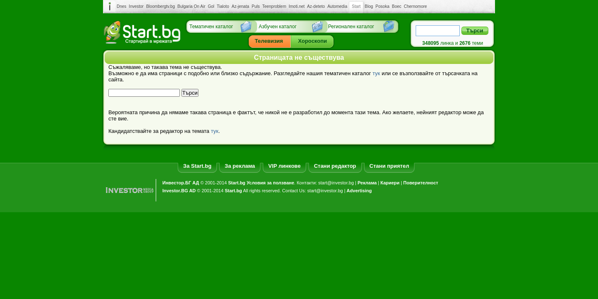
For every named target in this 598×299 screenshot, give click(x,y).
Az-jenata (240, 6)
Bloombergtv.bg (160, 6)
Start (356, 6)
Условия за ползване (270, 182)
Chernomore (415, 6)
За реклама (240, 166)
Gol (211, 6)
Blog (369, 6)
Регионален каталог (351, 26)
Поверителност (420, 182)
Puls (256, 6)
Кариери (389, 182)
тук (376, 73)
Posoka (382, 6)
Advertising (359, 190)
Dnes (121, 6)
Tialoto (223, 6)
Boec (397, 6)
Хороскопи (312, 41)
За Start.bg (197, 166)
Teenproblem (274, 6)
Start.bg (236, 182)
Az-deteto (316, 6)
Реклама (367, 182)
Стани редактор (335, 166)
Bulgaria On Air (191, 6)
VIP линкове (284, 166)
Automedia (337, 6)
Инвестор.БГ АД (180, 182)
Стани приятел (389, 166)
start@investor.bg (336, 182)
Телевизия (269, 41)
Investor (136, 6)
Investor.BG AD (179, 190)
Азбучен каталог (278, 26)
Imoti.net (296, 6)
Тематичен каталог (211, 26)
